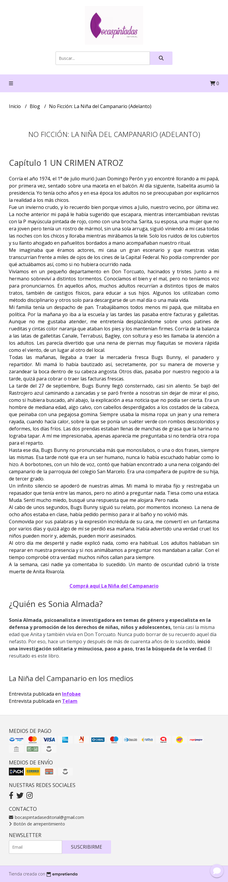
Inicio (15, 106)
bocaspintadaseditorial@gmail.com (46, 817)
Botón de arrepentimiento (37, 824)
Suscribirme (86, 847)
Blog (35, 106)
